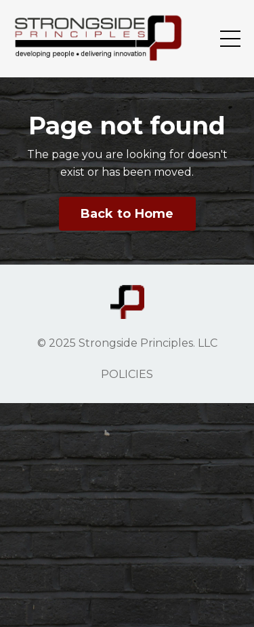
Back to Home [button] (127, 213)
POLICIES (127, 374)
